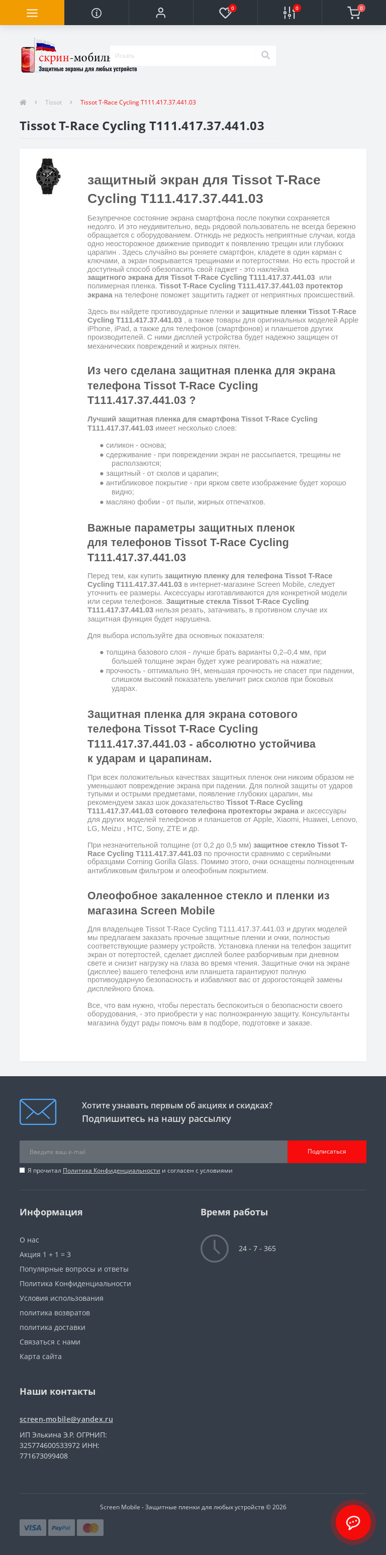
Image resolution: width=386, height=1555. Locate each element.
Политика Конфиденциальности (111, 1170)
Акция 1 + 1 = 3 (45, 1254)
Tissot (53, 102)
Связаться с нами (50, 1341)
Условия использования (62, 1298)
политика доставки (52, 1327)
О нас (29, 1240)
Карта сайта (41, 1356)
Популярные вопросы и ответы (74, 1269)
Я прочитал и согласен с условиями (130, 1170)
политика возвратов (55, 1312)
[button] (161, 12)
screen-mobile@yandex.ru (66, 1419)
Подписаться (327, 1151)
